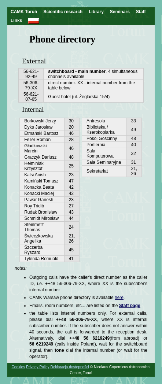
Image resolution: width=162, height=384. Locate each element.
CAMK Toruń (24, 11)
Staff (141, 11)
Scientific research (62, 11)
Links (16, 20)
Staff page (129, 305)
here (119, 297)
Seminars (120, 11)
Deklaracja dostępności (69, 367)
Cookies (18, 367)
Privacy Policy (37, 367)
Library (96, 11)
